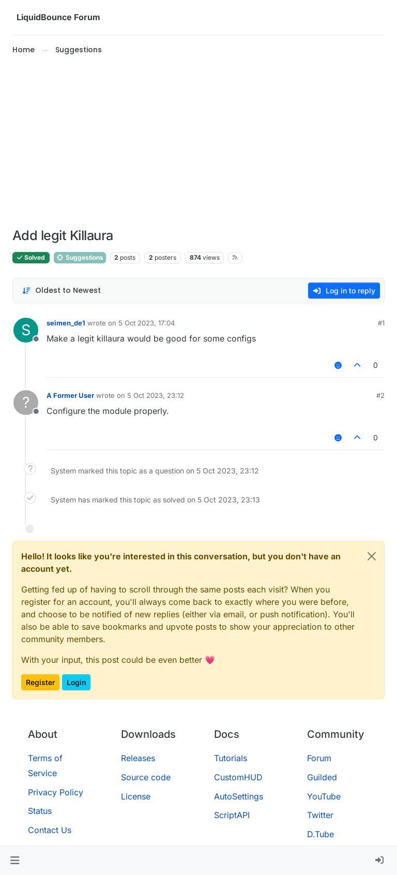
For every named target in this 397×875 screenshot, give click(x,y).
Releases (138, 758)
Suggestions (79, 257)
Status (40, 811)
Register (40, 682)
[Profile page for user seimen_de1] (25, 330)
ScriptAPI (232, 815)
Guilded (322, 777)
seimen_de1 (66, 323)
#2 (380, 395)
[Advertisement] (198, 141)
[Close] (371, 556)
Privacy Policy (55, 792)
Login (76, 682)
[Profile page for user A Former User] (25, 402)
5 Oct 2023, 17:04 (146, 323)
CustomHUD (238, 777)
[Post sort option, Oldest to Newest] (61, 291)
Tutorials (230, 758)
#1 (381, 323)
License (135, 796)
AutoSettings (238, 796)
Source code (146, 777)
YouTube (324, 796)
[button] (14, 860)
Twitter (320, 815)
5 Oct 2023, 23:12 (155, 395)
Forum (319, 758)
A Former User (70, 395)
